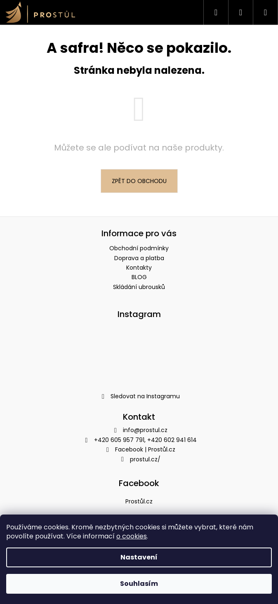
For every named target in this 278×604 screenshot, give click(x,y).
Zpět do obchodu (139, 181)
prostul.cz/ (145, 459)
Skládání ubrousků (139, 287)
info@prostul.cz (145, 430)
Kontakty (139, 267)
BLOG (139, 277)
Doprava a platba (139, 258)
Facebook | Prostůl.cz (145, 449)
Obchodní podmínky (139, 248)
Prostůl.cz (139, 501)
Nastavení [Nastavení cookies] (139, 557)
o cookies (131, 536)
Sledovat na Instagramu (145, 396)
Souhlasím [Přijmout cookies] (139, 583)
